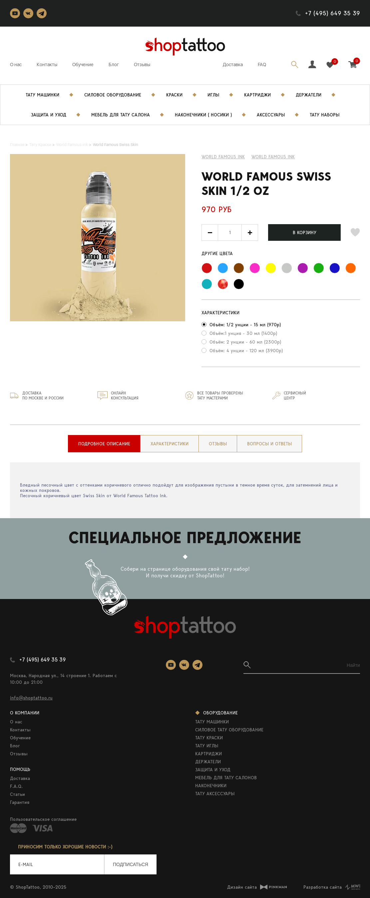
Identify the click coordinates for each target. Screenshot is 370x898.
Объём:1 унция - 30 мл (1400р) (243, 333)
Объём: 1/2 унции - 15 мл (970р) (245, 324)
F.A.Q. (16, 786)
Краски (174, 94)
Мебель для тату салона (120, 114)
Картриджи (257, 94)
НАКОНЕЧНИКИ (210, 785)
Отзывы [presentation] (218, 443)
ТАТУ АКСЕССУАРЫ (214, 793)
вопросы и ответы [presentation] (269, 443)
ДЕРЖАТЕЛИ (208, 761)
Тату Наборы (324, 114)
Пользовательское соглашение (43, 819)
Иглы (213, 94)
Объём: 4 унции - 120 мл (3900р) (246, 350)
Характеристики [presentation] (169, 443)
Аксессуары (271, 114)
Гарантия (19, 802)
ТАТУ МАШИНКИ (212, 721)
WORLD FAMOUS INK (273, 156)
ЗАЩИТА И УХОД (212, 769)
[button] (249, 232)
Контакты (47, 64)
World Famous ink (223, 156)
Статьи (17, 794)
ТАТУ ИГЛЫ (206, 745)
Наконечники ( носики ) (203, 114)
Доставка (233, 64)
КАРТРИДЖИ (208, 753)
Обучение (83, 64)
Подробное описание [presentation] (104, 443)
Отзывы (142, 64)
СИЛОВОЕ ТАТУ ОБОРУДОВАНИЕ (229, 729)
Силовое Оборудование (112, 94)
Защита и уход (48, 114)
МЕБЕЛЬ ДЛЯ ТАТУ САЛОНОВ (226, 777)
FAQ (262, 64)
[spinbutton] (230, 232)
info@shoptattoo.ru (31, 697)
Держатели (308, 94)
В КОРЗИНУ (304, 232)
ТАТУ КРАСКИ (209, 737)
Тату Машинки (42, 94)
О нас (16, 64)
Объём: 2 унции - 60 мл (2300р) (245, 342)
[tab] (104, 443)
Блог (114, 64)
